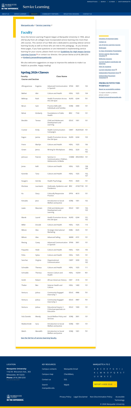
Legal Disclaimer (81, 397)
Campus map (47, 374)
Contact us (46, 379)
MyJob (66, 384)
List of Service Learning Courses (109, 45)
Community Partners (51, 14)
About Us (6, 14)
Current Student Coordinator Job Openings (110, 63)
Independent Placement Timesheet (107, 77)
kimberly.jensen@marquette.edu (37, 57)
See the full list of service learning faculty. (39, 338)
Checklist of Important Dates (108, 39)
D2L (65, 379)
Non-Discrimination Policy (101, 397)
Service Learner (20, 14)
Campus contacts (49, 369)
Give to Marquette (124, 1)
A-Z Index (112, 1)
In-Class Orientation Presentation (110, 51)
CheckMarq (68, 374)
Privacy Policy (65, 397)
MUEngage (102, 48)
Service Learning (36, 7)
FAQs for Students (105, 67)
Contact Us (87, 14)
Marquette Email (71, 369)
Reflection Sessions (71, 14)
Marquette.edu (27, 25)
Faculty (34, 14)
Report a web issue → (105, 384)
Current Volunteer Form (107, 70)
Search (103, 1)
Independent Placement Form (109, 73)
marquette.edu (92, 1)
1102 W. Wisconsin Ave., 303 (19, 371)
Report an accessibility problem (109, 89)
